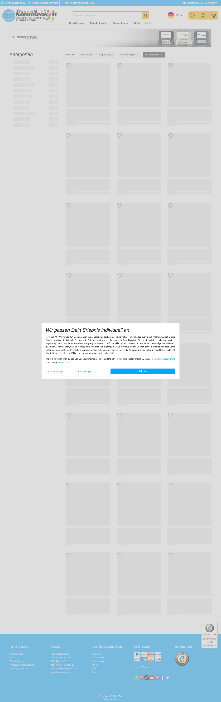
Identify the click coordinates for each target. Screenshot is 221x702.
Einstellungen (85, 371)
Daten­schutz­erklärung (165, 358)
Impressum (64, 362)
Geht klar (142, 371)
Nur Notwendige (54, 371)
